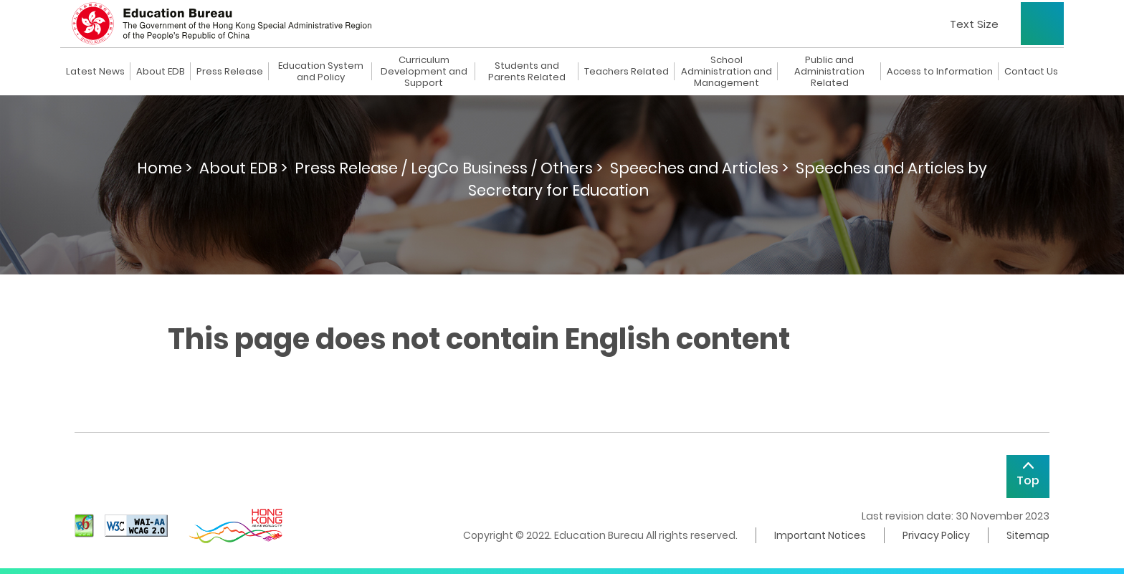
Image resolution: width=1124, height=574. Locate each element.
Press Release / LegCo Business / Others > (449, 168)
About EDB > (243, 168)
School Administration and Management (726, 71)
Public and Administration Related (829, 71)
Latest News (95, 71)
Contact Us (1031, 71)
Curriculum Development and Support (424, 71)
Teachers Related (626, 71)
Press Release (229, 71)
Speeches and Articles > (699, 168)
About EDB (160, 71)
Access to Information (940, 71)
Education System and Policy (320, 71)
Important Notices (820, 535)
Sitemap (1027, 535)
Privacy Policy (936, 535)
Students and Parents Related (527, 71)
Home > (164, 168)
